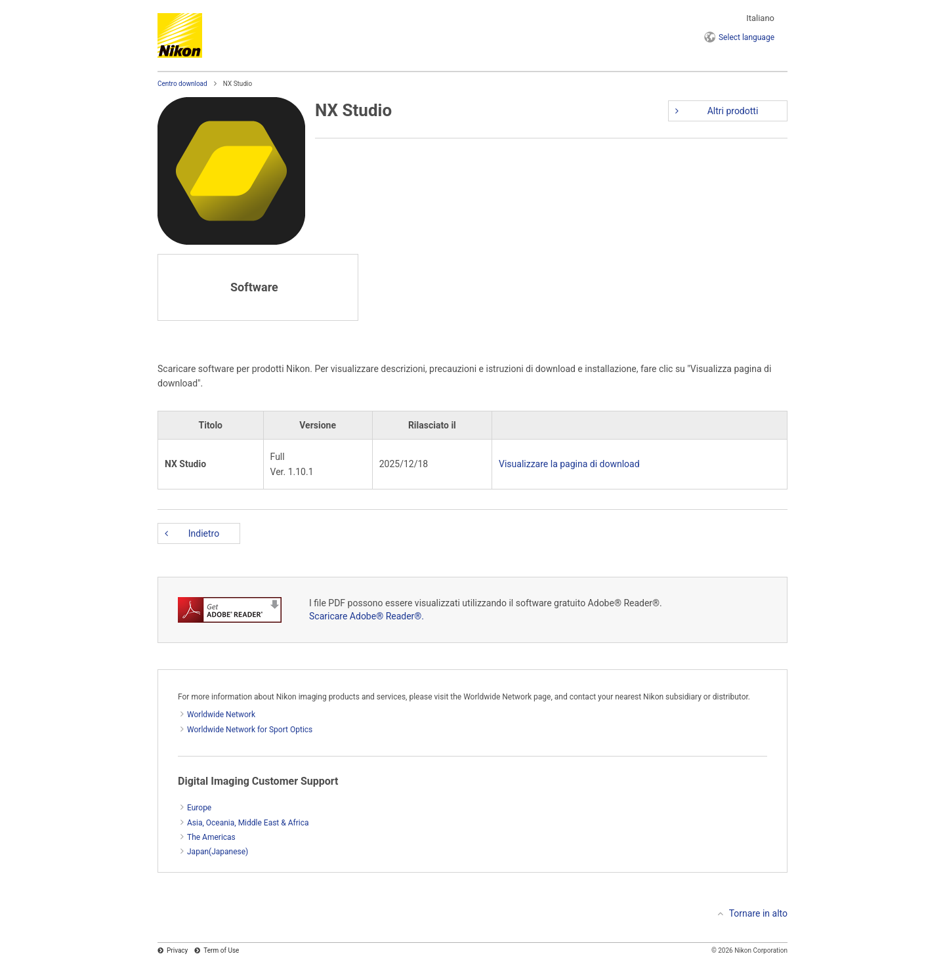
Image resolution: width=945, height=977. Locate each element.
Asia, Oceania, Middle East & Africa (248, 822)
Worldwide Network (221, 714)
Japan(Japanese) (217, 851)
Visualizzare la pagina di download (569, 464)
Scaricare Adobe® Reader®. (366, 616)
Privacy (177, 950)
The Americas (211, 837)
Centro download (182, 83)
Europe (199, 807)
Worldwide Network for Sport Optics (249, 729)
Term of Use (221, 950)
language (746, 37)
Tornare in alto (758, 913)
